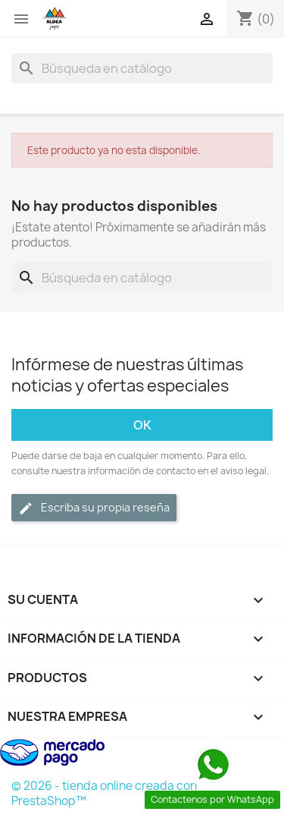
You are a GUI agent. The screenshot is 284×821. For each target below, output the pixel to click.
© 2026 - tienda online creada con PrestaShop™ (104, 793)
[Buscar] (142, 68)
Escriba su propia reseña (94, 508)
